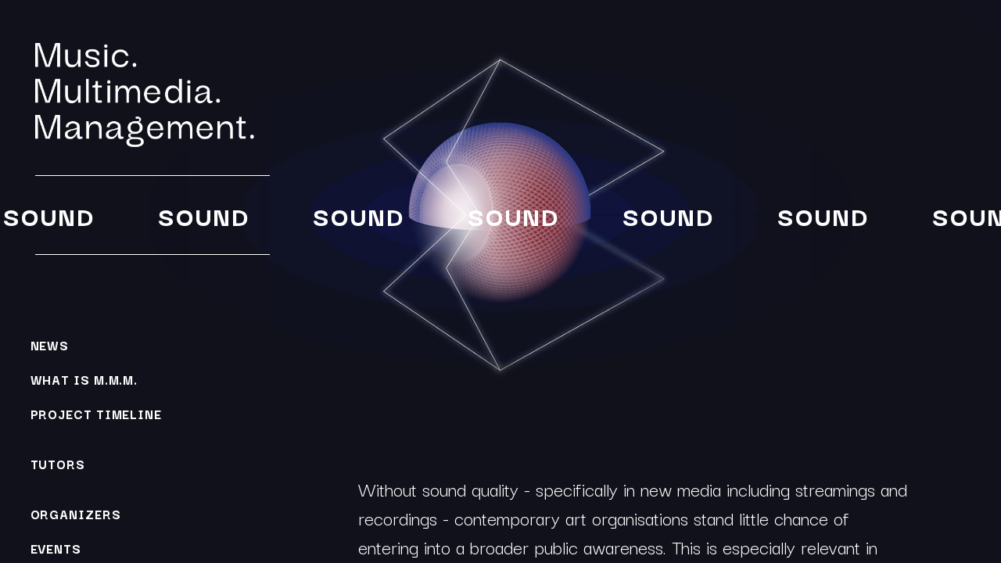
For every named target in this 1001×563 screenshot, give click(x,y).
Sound (47, 215)
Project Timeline (96, 413)
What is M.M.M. (84, 379)
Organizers (75, 513)
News (50, 344)
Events (55, 548)
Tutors (57, 463)
